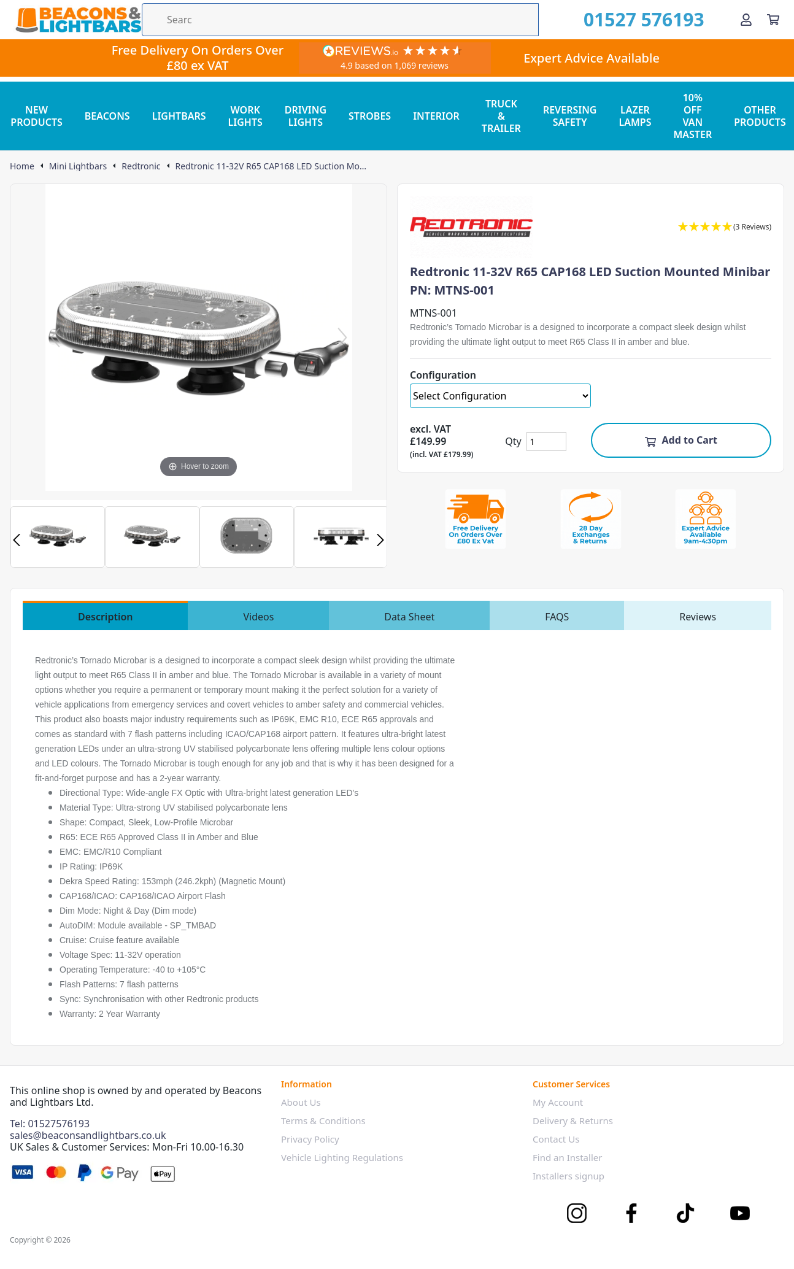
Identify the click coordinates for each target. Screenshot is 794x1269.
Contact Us (556, 1139)
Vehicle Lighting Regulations (342, 1157)
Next (380, 540)
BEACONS (107, 116)
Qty (513, 441)
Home (22, 166)
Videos (258, 616)
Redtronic (140, 166)
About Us (301, 1102)
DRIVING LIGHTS (305, 116)
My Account (558, 1102)
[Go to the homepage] (78, 19)
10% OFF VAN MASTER (692, 116)
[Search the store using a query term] (340, 19)
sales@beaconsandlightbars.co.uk (88, 1135)
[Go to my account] (746, 20)
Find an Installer (567, 1157)
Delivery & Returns (573, 1120)
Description (105, 616)
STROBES (370, 116)
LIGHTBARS (179, 116)
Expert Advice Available (591, 58)
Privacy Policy (310, 1139)
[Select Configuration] (500, 396)
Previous (16, 540)
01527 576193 (644, 19)
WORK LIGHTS (245, 116)
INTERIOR (436, 116)
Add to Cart (680, 440)
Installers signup (568, 1176)
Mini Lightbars (78, 166)
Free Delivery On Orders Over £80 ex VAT (198, 58)
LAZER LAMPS (635, 116)
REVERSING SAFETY (570, 116)
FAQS (557, 616)
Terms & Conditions (323, 1120)
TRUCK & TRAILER (501, 116)
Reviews (697, 616)
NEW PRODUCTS (36, 116)
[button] (724, 227)
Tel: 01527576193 (50, 1123)
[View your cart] (773, 20)
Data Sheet (409, 616)
